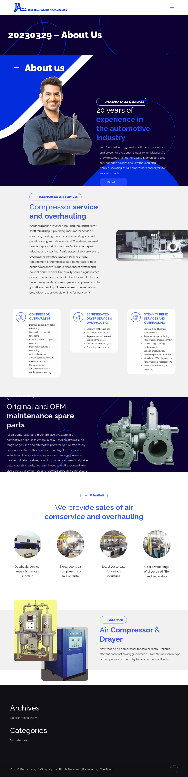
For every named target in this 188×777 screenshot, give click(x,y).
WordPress (106, 769)
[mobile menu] (172, 7)
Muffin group (45, 769)
